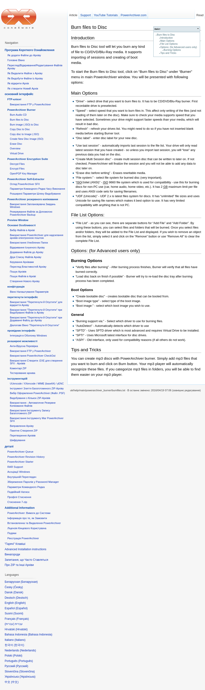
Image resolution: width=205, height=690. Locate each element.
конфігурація (16, 286)
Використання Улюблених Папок (29, 242)
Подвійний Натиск (18, 492)
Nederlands (28, 650)
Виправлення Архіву (22, 425)
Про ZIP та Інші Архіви (19, 565)
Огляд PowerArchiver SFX (25, 184)
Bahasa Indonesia (40, 634)
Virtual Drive (17, 153)
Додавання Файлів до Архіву (26, 252)
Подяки (11, 533)
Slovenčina (27, 671)
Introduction (166, 38)
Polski (17, 655)
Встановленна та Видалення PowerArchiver (34, 523)
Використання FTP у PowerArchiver (30, 104)
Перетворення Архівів (23, 435)
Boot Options (82, 290)
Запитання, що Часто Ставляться (26, 559)
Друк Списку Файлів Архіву (25, 257)
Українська (27, 676)
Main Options (167, 41)
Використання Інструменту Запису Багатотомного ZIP (30, 412)
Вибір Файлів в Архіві (22, 230)
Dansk (18, 592)
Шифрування (17, 440)
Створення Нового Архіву (25, 281)
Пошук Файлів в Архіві (23, 276)
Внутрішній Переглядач (21, 477)
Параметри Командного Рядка (26, 487)
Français (22, 618)
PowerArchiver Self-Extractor (25, 179)
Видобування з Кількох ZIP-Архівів (30, 398)
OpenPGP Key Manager (23, 173)
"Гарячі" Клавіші (15, 544)
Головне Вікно (16, 60)
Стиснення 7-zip (17, 502)
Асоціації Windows (18, 471)
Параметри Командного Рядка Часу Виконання (37, 188)
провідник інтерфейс (21, 330)
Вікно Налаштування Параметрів (29, 291)
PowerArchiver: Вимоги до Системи (28, 513)
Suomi (18, 613)
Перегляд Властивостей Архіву (28, 266)
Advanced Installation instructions (25, 549)
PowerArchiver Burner (21, 109)
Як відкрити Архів (18, 83)
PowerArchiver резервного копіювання (32, 199)
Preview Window (17, 220)
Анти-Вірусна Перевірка (24, 346)
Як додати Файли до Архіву (24, 55)
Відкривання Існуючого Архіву (27, 247)
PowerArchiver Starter (20, 461)
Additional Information (20, 507)
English (20, 603)
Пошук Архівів (18, 271)
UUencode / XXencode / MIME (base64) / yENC (37, 383)
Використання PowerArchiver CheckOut (32, 355)
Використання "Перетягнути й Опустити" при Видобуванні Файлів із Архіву (36, 311)
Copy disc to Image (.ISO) (24, 134)
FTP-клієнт (14, 99)
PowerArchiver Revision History (26, 456)
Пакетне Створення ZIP (23, 430)
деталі (9, 446)
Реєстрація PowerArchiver (23, 538)
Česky (18, 587)
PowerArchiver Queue (20, 451)
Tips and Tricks (168, 53)
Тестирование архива (22, 373)
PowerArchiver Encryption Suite (27, 159)
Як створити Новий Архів (22, 88)
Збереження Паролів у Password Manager (33, 481)
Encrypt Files (17, 168)
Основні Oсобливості (21, 225)
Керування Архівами (22, 262)
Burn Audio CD (18, 114)
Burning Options (172, 50)
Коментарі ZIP (18, 368)
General (77, 315)
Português (25, 661)
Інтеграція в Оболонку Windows (28, 335)
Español (22, 608)
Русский (22, 666)
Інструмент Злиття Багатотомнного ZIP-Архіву (37, 388)
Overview (15, 148)
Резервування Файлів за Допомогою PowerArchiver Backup (31, 213)
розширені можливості (22, 341)
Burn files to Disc (166, 34)
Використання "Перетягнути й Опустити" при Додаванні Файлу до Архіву (36, 319)
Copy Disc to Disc (20, 129)
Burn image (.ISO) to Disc (24, 124)
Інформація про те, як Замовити (27, 518)
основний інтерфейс (19, 94)
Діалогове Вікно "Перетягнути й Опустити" (34, 325)
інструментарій (17, 378)
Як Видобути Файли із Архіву (25, 78)
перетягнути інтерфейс (22, 297)
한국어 (19, 645)
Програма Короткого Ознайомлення (29, 50)
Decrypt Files (17, 163)
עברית (9, 624)
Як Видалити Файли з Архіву (25, 73)
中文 (15, 682)
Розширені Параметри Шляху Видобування (35, 193)
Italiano (20, 640)
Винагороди (12, 554)
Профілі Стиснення (19, 497)
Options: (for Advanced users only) (178, 47)
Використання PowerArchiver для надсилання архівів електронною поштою (36, 236)
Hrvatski (22, 629)
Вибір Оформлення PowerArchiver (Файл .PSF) (37, 393)
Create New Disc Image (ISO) (26, 138)
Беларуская (29, 581)
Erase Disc (16, 143)
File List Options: (169, 44)
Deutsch (22, 597)
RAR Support (15, 466)
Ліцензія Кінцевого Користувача (26, 528)
